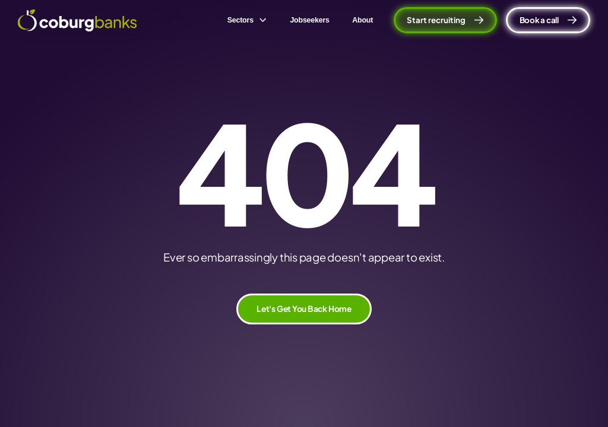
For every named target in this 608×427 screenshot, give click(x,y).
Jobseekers (309, 20)
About (362, 20)
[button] (247, 20)
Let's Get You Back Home (304, 309)
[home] (77, 20)
